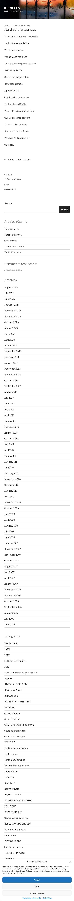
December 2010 (12, 479)
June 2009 (9, 514)
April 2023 (9, 340)
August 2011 (10, 462)
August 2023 (11, 328)
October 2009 (11, 508)
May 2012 (9, 444)
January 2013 (11, 433)
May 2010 (9, 496)
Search (8, 203)
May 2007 (9, 572)
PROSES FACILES (13, 812)
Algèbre (8, 678)
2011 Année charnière (15, 661)
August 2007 (11, 566)
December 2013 (12, 369)
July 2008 (9, 531)
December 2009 (12, 502)
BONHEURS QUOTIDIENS (19, 159)
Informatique (11, 771)
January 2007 (11, 584)
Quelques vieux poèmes (16, 818)
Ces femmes (10, 240)
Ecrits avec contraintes (16, 748)
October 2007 (11, 560)
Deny (37, 886)
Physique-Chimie (12, 794)
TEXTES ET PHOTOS (14, 853)
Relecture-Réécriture (15, 829)
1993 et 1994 (11, 643)
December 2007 (12, 549)
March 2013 (10, 421)
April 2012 (9, 450)
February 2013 (11, 427)
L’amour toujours (12, 252)
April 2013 (9, 415)
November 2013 (12, 374)
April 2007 (9, 578)
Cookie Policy (26, 898)
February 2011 (11, 473)
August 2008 (11, 526)
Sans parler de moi (13, 847)
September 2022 (12, 351)
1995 (7, 649)
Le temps (9, 777)
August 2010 (10, 491)
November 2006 (12, 595)
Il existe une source (14, 246)
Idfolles (12, 8)
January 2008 (11, 543)
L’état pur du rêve (13, 235)
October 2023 (11, 322)
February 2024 (11, 305)
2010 (7, 655)
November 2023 (12, 316)
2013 (7, 667)
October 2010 (11, 485)
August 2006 (11, 613)
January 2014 (11, 363)
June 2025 (9, 299)
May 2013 (9, 409)
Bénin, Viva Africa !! (14, 690)
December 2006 (12, 589)
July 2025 (9, 293)
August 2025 (11, 287)
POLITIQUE (10, 806)
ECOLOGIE (9, 742)
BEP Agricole (11, 696)
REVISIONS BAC (12, 841)
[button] (70, 862)
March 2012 (10, 456)
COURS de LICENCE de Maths (19, 725)
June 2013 (9, 403)
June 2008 (9, 537)
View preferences (37, 893)
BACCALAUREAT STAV (15, 684)
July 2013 (9, 398)
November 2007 (12, 555)
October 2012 (11, 438)
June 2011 (9, 467)
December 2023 (12, 310)
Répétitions (10, 835)
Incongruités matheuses (16, 765)
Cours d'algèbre (12, 713)
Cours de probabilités (14, 730)
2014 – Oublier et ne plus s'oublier (21, 672)
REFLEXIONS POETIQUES (17, 823)
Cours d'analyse (12, 719)
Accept (37, 880)
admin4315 (24, 25)
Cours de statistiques (15, 736)
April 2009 (9, 520)
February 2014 (11, 357)
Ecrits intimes (11, 754)
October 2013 (11, 380)
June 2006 (9, 624)
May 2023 (9, 334)
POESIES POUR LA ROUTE (18, 800)
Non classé (9, 783)
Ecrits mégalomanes (14, 760)
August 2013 (10, 392)
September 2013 (12, 386)
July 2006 (9, 619)
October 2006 (11, 601)
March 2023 (10, 345)
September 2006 (13, 607)
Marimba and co (12, 229)
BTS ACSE (9, 707)
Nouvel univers (11, 789)
